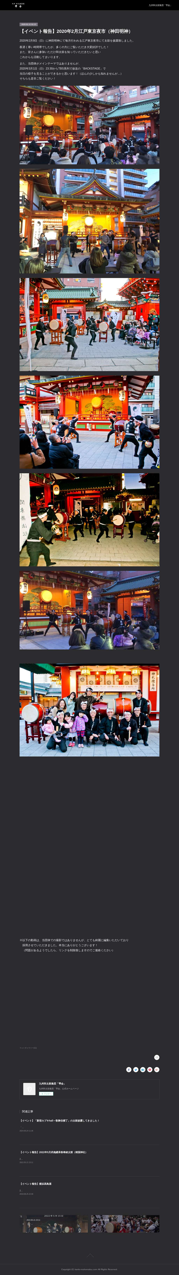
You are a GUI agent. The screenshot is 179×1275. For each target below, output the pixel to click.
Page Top (89, 1255)
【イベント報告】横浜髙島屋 (35, 1183)
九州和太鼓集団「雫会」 (160, 5)
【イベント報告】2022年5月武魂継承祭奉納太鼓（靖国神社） (54, 1152)
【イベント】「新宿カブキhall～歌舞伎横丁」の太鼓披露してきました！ (60, 1120)
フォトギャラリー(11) (28, 1048)
